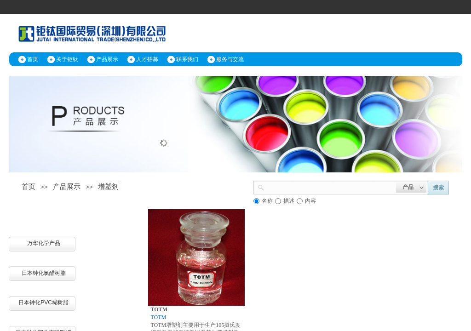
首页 (32, 59)
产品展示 (107, 59)
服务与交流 (230, 59)
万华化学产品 (43, 243)
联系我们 (187, 59)
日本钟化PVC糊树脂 (43, 302)
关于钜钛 (67, 59)
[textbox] (330, 187)
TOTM (159, 309)
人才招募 (147, 59)
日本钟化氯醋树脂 (44, 273)
